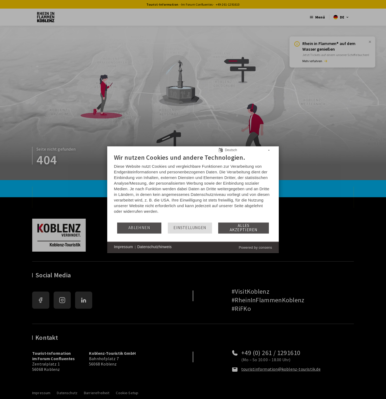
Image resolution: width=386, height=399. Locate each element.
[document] (193, 187)
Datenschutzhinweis (154, 247)
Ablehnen (139, 227)
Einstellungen (189, 227)
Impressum (123, 247)
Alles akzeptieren (243, 228)
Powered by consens (255, 247)
